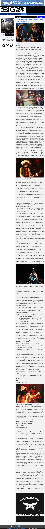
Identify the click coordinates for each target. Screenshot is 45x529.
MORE (41, 17)
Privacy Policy (23, 528)
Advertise (11, 528)
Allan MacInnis (20, 45)
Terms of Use (18, 528)
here (28, 156)
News (2, 14)
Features (30, 14)
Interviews (24, 14)
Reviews (18, 14)
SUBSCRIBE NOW (7, 37)
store (9, 39)
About (8, 528)
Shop (35, 14)
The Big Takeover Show (9, 14)
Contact (14, 528)
